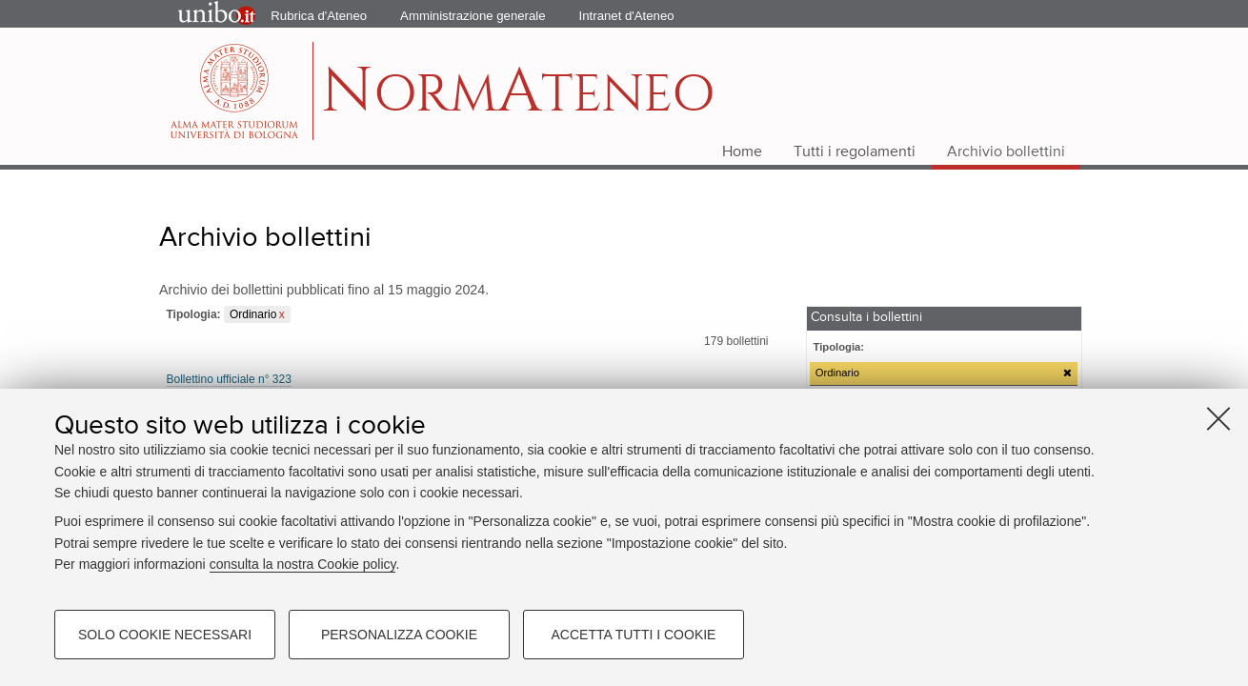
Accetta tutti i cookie (634, 634)
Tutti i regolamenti (855, 152)
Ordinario (253, 314)
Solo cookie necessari (165, 634)
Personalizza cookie (399, 634)
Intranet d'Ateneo (626, 16)
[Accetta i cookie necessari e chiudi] (1218, 418)
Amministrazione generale (472, 16)
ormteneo (518, 100)
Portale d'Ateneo (200, 14)
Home (742, 152)
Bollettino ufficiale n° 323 (229, 379)
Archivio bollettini (1006, 152)
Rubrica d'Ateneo (319, 16)
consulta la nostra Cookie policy (303, 564)
